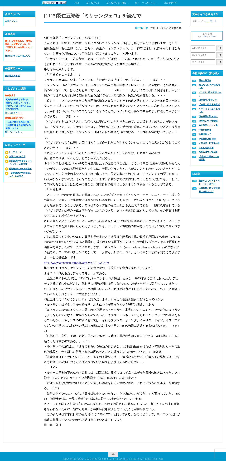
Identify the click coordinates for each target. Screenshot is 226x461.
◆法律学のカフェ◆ (208, 125)
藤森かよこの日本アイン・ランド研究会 (209, 182)
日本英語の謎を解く (208, 116)
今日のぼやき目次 (17, 156)
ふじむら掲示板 (206, 147)
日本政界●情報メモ (208, 100)
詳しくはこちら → (13, 113)
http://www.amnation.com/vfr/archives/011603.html (77, 261)
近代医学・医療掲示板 (209, 143)
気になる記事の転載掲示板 (209, 86)
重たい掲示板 (205, 80)
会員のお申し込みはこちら (17, 56)
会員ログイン (11, 21)
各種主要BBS (170, 3)
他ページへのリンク (145, 3)
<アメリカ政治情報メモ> (210, 94)
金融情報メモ (205, 134)
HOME (76, 3)
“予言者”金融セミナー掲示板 (209, 158)
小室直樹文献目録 (207, 139)
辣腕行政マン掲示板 (208, 152)
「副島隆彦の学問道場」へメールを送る (20, 174)
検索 (219, 48)
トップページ (15, 152)
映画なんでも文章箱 (208, 121)
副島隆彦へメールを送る (20, 168)
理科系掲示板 (205, 130)
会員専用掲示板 (12, 75)
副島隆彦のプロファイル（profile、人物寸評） (20, 162)
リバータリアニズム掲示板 (209, 110)
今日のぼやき (93, 3)
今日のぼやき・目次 (116, 3)
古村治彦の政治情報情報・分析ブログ (209, 190)
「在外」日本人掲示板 (209, 104)
